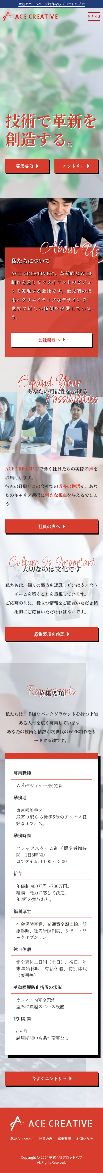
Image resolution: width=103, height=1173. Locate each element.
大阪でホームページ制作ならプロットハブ (51, 3)
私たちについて (22, 1138)
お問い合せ (84, 1138)
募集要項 (64, 1138)
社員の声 (45, 1138)
